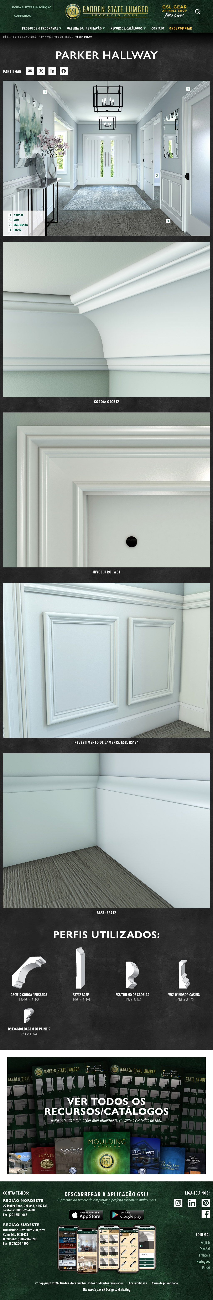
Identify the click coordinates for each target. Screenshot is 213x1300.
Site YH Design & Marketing (106, 1289)
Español (205, 1249)
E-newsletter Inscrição (32, 7)
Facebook (206, 1214)
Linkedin (192, 1203)
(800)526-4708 (25, 1210)
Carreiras (22, 15)
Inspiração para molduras (56, 37)
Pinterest (206, 1203)
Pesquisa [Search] (197, 11)
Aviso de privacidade (165, 1283)
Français (204, 1255)
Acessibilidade (138, 1283)
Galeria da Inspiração (25, 37)
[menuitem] (176, 11)
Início (6, 37)
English (205, 1242)
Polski (206, 1267)
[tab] (41, 28)
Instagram (178, 1203)
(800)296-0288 (27, 1239)
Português (203, 1261)
